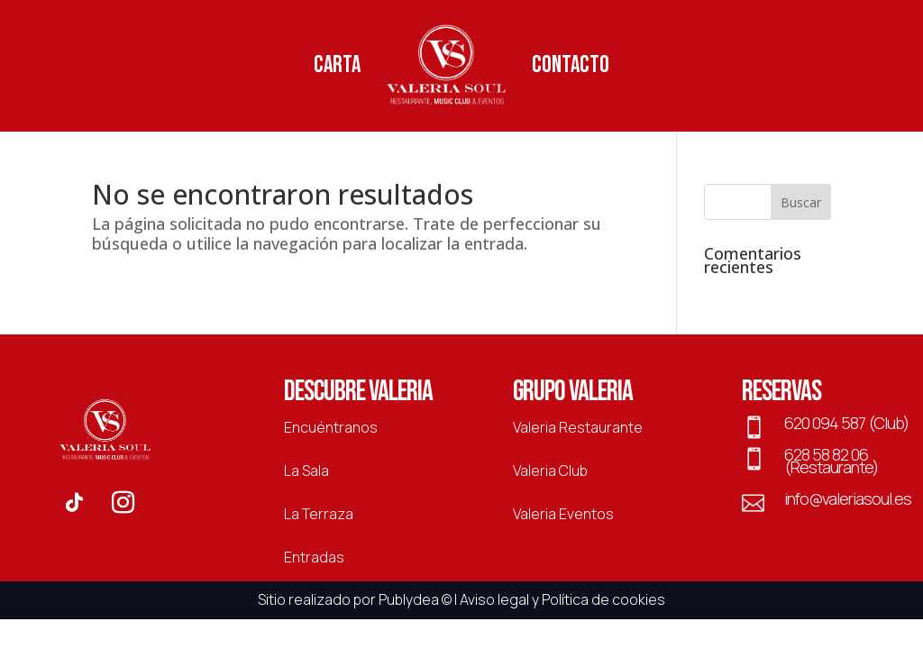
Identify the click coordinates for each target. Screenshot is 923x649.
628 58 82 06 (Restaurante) (831, 460)
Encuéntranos (331, 427)
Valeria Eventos (563, 514)
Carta (337, 65)
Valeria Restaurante (578, 427)
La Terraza (318, 514)
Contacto (570, 65)
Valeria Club (550, 470)
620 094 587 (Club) (846, 423)
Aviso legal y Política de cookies (562, 599)
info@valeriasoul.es (847, 498)
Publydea (409, 599)
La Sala (306, 470)
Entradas (314, 557)
